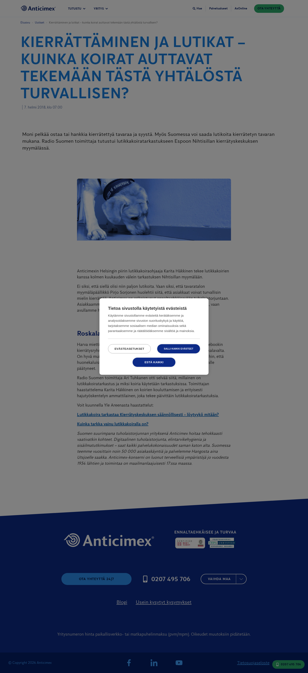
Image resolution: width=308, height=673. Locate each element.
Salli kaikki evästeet (178, 348)
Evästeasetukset (129, 348)
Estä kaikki (154, 362)
